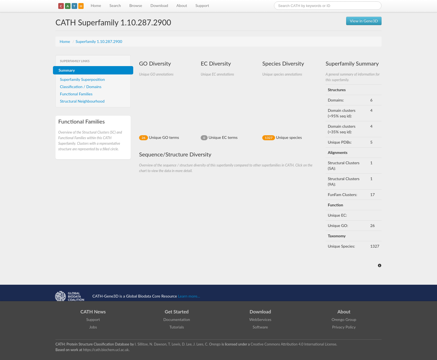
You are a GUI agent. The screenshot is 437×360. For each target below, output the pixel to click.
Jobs (93, 327)
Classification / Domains (80, 86)
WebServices (260, 319)
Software (260, 327)
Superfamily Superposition (82, 79)
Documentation (176, 319)
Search (115, 5)
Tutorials (176, 327)
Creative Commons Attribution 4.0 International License (293, 344)
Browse (135, 5)
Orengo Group (344, 319)
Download (159, 5)
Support (202, 5)
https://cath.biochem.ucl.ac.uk (106, 350)
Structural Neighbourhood (82, 101)
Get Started (177, 312)
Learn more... (189, 296)
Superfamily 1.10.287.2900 (99, 41)
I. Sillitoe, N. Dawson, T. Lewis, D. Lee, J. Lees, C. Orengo (178, 344)
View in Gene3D (364, 20)
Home (96, 5)
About (181, 5)
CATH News (93, 312)
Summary (67, 70)
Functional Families (76, 93)
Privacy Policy (344, 327)
